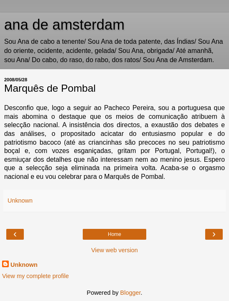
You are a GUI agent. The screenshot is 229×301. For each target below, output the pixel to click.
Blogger (130, 292)
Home (114, 234)
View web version (114, 250)
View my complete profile (35, 276)
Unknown (24, 264)
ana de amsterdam (64, 25)
